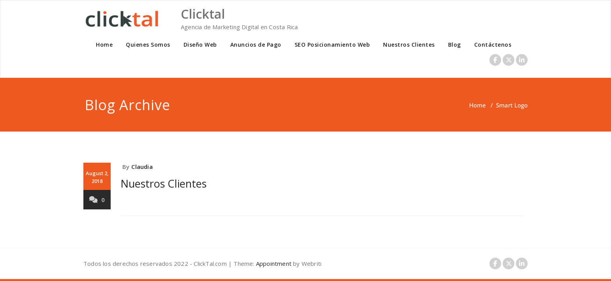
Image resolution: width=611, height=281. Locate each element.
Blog (454, 44)
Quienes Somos (148, 44)
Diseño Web (200, 44)
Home (104, 44)
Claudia (141, 166)
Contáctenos (493, 44)
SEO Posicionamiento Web (332, 44)
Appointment (272, 263)
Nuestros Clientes (409, 44)
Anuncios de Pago (255, 44)
